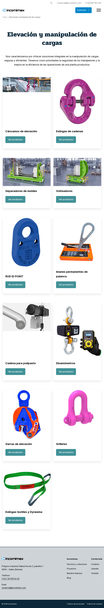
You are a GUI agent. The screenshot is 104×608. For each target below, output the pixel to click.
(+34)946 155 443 (93, 3)
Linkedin (95, 568)
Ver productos (15, 139)
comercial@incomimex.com (69, 3)
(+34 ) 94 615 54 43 (10, 578)
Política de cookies (94, 604)
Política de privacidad (75, 604)
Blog (69, 578)
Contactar (83, 10)
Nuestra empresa (74, 573)
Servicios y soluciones (77, 564)
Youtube (95, 573)
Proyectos (71, 568)
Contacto (95, 564)
